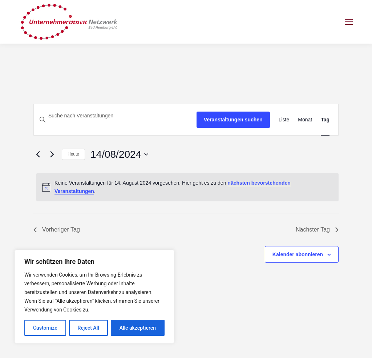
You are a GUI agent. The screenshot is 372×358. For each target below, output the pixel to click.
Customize (45, 328)
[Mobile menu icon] (349, 22)
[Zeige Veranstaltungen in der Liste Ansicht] (284, 119)
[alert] (187, 187)
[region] (94, 296)
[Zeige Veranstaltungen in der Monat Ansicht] (305, 119)
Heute (73, 154)
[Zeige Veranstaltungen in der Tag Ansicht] (325, 119)
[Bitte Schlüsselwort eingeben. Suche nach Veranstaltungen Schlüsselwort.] (115, 115)
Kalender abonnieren (297, 254)
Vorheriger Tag (56, 229)
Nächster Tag (317, 229)
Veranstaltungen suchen (233, 119)
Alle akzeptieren (138, 328)
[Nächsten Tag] (52, 154)
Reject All (88, 328)
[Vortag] (37, 154)
